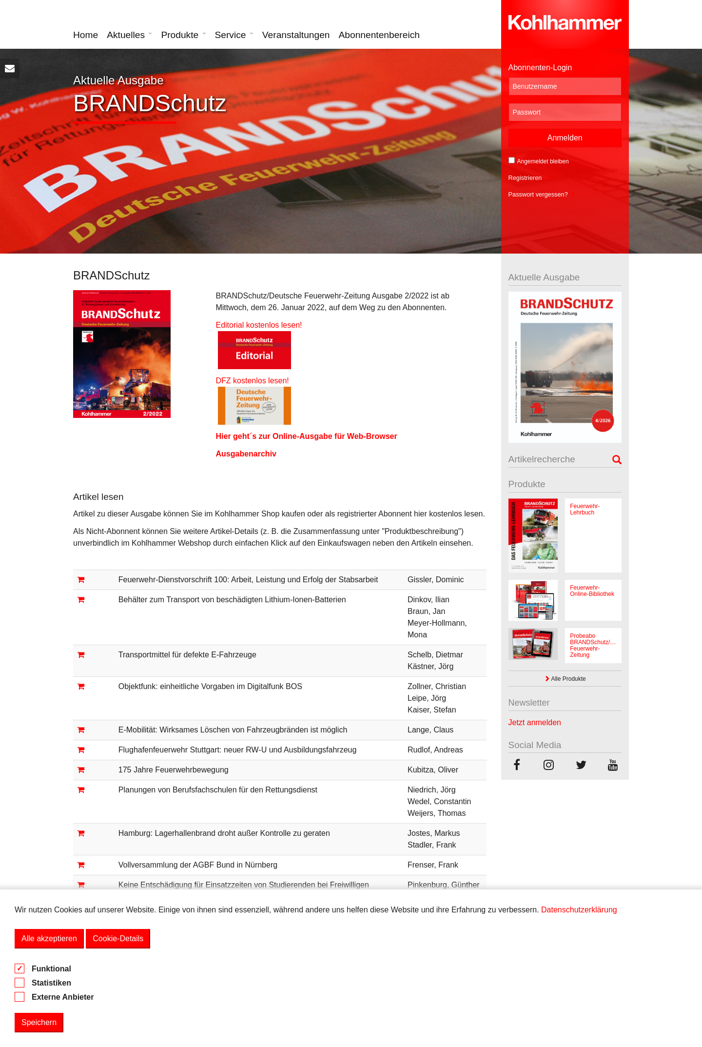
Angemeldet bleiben (538, 161)
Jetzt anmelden (535, 722)
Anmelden (565, 138)
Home (85, 35)
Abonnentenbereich (379, 35)
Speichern (39, 1022)
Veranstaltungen (296, 35)
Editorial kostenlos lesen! (258, 325)
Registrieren (529, 177)
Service (234, 35)
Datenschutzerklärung (579, 910)
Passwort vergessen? (542, 194)
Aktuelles (129, 35)
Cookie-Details (118, 938)
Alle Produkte (565, 678)
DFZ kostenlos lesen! (258, 380)
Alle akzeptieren (49, 938)
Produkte (183, 35)
